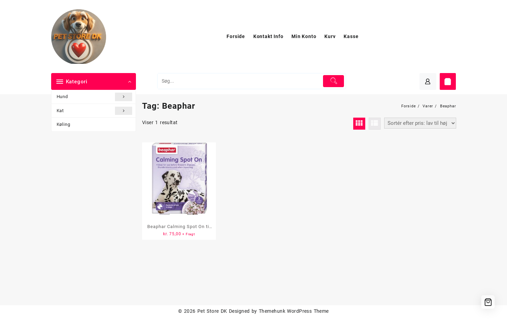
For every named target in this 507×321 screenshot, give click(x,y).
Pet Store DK (212, 311)
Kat (94, 111)
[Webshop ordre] (420, 123)
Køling (63, 124)
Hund (94, 97)
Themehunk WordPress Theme (294, 311)
